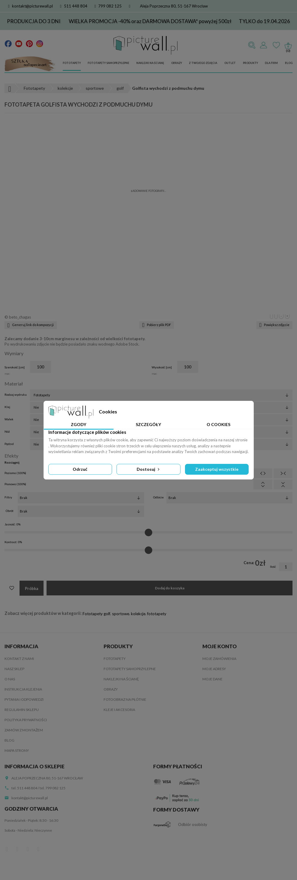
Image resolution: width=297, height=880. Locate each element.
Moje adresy (214, 669)
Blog (288, 63)
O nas (10, 679)
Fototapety (72, 63)
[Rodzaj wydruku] (161, 395)
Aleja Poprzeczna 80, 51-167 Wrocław (174, 6)
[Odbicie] (229, 498)
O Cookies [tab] (218, 424)
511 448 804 (73, 6)
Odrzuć (80, 469)
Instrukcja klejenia (23, 689)
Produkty (250, 63)
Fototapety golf (96, 613)
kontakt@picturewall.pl (30, 6)
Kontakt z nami (19, 658)
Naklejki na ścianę (150, 63)
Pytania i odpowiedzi (24, 699)
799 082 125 (108, 6)
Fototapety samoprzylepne (108, 63)
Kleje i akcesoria (119, 709)
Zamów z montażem (24, 730)
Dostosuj (149, 469)
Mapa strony (17, 750)
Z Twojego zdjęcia (203, 63)
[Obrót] (81, 511)
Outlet (230, 63)
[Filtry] (81, 498)
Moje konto (219, 646)
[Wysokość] (187, 367)
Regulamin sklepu (22, 709)
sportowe (120, 613)
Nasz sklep (14, 669)
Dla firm (271, 63)
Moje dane (212, 679)
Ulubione (276, 45)
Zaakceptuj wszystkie (216, 469)
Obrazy (176, 63)
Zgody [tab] (78, 424)
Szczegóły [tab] (148, 424)
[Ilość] (285, 566)
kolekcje (138, 613)
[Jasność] (148, 532)
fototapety (156, 613)
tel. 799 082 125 (52, 788)
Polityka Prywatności (26, 720)
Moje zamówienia (219, 658)
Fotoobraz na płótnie (125, 699)
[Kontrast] (148, 550)
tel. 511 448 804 (24, 788)
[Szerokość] (40, 367)
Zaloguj (263, 45)
